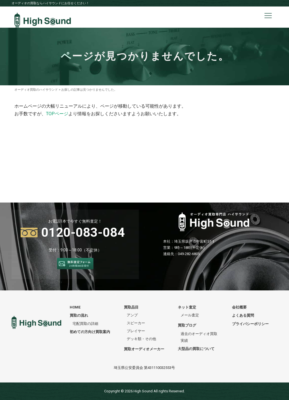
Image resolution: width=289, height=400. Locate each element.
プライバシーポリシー (250, 324)
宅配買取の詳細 (85, 323)
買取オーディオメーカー (144, 349)
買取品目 (131, 307)
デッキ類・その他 (141, 339)
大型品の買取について (196, 349)
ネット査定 (187, 307)
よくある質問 (243, 315)
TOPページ (57, 113)
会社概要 (239, 307)
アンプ (132, 315)
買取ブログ (187, 325)
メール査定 (190, 315)
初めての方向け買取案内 (90, 332)
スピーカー (136, 323)
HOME (75, 307)
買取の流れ (79, 315)
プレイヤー (136, 331)
